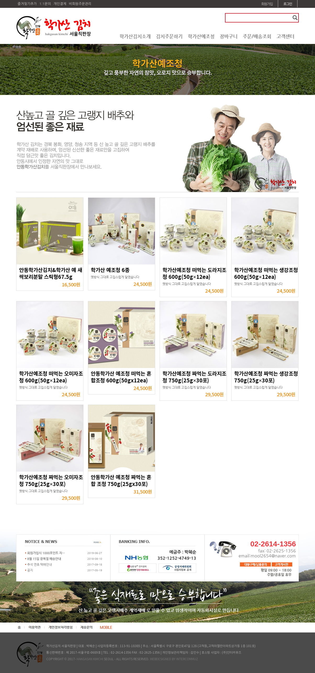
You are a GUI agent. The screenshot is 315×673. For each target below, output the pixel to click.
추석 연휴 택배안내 (39, 564)
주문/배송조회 (257, 36)
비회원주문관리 (80, 3)
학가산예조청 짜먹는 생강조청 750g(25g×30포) (266, 377)
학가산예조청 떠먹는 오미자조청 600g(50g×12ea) (51, 377)
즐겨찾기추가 (27, 3)
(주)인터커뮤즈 (231, 652)
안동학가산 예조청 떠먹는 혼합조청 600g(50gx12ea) (121, 377)
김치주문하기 (169, 36)
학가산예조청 (201, 36)
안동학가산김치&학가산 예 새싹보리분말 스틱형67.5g (50, 273)
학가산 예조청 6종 (110, 270)
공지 (30, 570)
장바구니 (229, 36)
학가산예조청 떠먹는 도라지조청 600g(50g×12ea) (194, 273)
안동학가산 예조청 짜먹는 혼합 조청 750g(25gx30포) (121, 481)
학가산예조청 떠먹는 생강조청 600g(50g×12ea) (266, 273)
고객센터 (285, 36)
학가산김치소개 (135, 36)
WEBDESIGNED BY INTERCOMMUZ (174, 659)
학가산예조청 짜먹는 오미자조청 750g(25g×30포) (51, 481)
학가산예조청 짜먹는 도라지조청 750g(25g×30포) (194, 377)
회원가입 (267, 4)
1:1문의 (45, 3)
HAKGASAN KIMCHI (90, 659)
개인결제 (59, 3)
